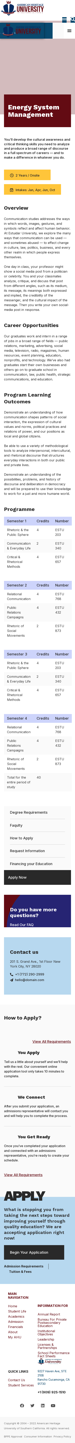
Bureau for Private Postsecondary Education (52, 1322)
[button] (69, 30)
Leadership (46, 1339)
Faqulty (16, 825)
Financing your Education (31, 864)
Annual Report (49, 1314)
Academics (17, 1316)
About (13, 1332)
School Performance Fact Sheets (54, 1354)
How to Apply (21, 838)
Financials (16, 1326)
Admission (16, 1321)
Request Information (27, 851)
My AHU (14, 1337)
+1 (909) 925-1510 (52, 1392)
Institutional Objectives (46, 1332)
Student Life (18, 1311)
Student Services (21, 1385)
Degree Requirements (29, 812)
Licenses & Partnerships (47, 1346)
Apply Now (17, 877)
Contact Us (16, 1380)
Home (12, 1306)
